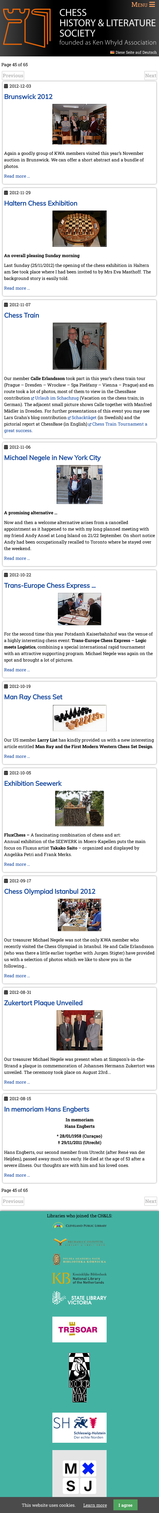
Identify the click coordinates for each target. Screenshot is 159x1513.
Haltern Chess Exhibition (40, 203)
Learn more (95, 1505)
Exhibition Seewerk (32, 783)
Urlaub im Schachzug (57, 398)
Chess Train (21, 315)
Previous (13, 75)
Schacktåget (84, 417)
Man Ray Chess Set (33, 697)
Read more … (17, 176)
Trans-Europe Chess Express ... (50, 585)
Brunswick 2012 (28, 96)
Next (150, 75)
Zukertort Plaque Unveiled (43, 1003)
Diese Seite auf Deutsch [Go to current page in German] (136, 52)
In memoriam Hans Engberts (46, 1109)
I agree (125, 1505)
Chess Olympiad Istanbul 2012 (49, 891)
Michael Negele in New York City (52, 458)
